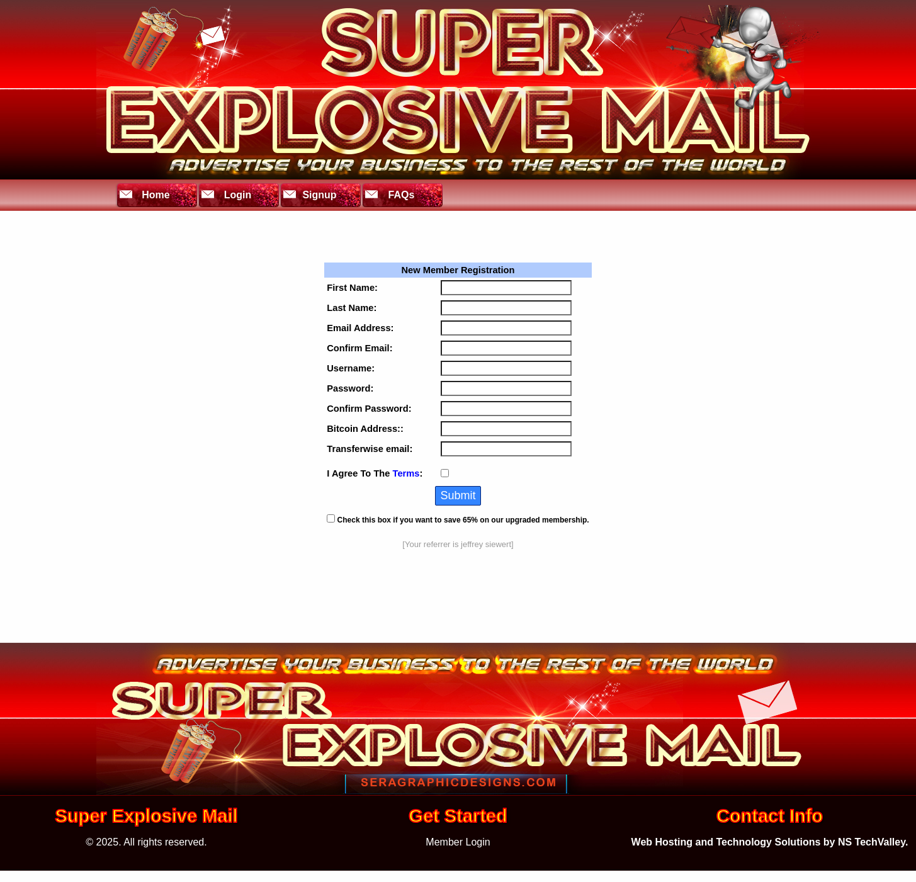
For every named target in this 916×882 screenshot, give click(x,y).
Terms (406, 473)
